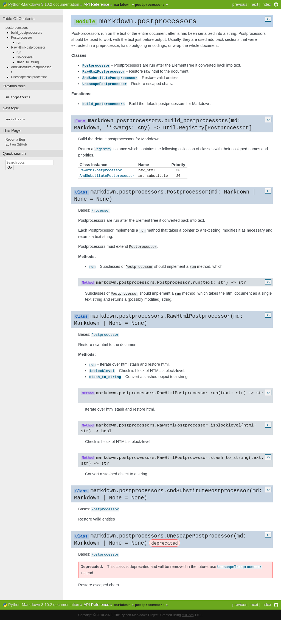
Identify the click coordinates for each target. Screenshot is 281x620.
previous (239, 4)
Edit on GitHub (16, 143)
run (92, 265)
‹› (268, 18)
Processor (100, 210)
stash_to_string (105, 375)
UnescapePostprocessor (104, 82)
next (254, 4)
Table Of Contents (18, 18)
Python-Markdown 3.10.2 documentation (43, 4)
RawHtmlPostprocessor (103, 71)
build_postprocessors (103, 102)
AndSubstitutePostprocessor (109, 77)
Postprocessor (96, 65)
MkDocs (187, 614)
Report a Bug (15, 138)
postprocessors (16, 27)
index (266, 4)
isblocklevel (102, 369)
